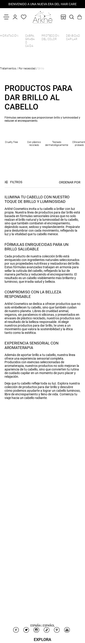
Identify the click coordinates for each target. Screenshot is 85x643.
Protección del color (50, 37)
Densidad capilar (73, 37)
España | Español (42, 625)
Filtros (16, 182)
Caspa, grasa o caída (30, 40)
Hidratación (9, 35)
